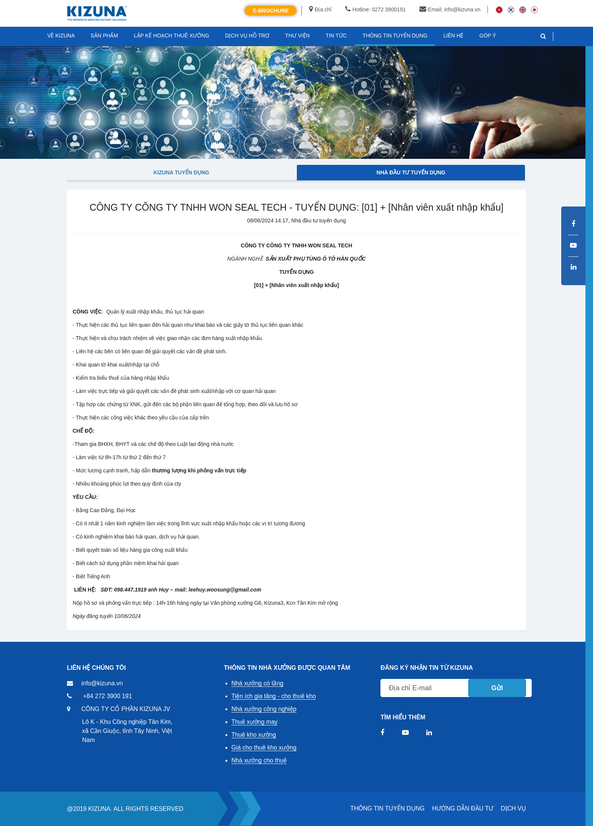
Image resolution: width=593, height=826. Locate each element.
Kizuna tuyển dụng (181, 172)
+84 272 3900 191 (107, 696)
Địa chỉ (320, 9)
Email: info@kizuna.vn (450, 9)
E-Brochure (271, 11)
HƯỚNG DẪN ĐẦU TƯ (463, 808)
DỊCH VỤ (513, 808)
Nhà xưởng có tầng (257, 683)
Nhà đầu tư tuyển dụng (411, 172)
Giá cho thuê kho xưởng (263, 747)
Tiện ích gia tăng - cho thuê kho (273, 696)
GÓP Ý (487, 36)
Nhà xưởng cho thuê (259, 760)
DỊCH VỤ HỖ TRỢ (247, 36)
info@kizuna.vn (102, 683)
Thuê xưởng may (254, 722)
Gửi (497, 688)
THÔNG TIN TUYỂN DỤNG (387, 808)
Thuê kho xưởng (253, 734)
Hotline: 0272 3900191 (375, 9)
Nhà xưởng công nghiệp (263, 709)
